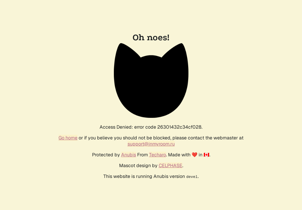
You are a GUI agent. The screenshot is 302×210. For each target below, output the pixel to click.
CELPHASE (170, 165)
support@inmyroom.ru (151, 144)
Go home (68, 138)
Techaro (157, 155)
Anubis (128, 155)
